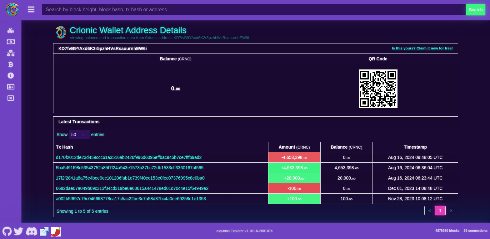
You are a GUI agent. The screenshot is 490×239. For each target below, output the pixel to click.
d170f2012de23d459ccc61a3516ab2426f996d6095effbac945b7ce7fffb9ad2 (129, 157)
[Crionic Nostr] (18, 231)
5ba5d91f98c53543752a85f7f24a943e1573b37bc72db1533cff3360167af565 (129, 167)
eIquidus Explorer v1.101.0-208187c (245, 231)
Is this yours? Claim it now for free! (422, 48)
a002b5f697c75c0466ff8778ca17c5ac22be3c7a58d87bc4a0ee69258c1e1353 (131, 198)
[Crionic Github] (7, 231)
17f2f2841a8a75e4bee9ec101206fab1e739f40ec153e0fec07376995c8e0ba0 (130, 178)
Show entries (80, 134)
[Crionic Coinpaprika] (55, 231)
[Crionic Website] (44, 231)
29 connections (476, 230)
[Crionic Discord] (31, 231)
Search (475, 9)
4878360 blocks (447, 230)
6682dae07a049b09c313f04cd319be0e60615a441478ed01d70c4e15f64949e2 (132, 188)
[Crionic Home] (12, 10)
